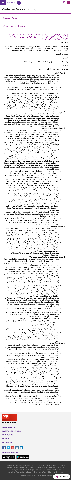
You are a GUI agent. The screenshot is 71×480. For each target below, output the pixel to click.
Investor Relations (11, 431)
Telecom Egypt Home (35, 10)
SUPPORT (6, 438)
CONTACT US (7, 435)
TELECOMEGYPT (9, 427)
